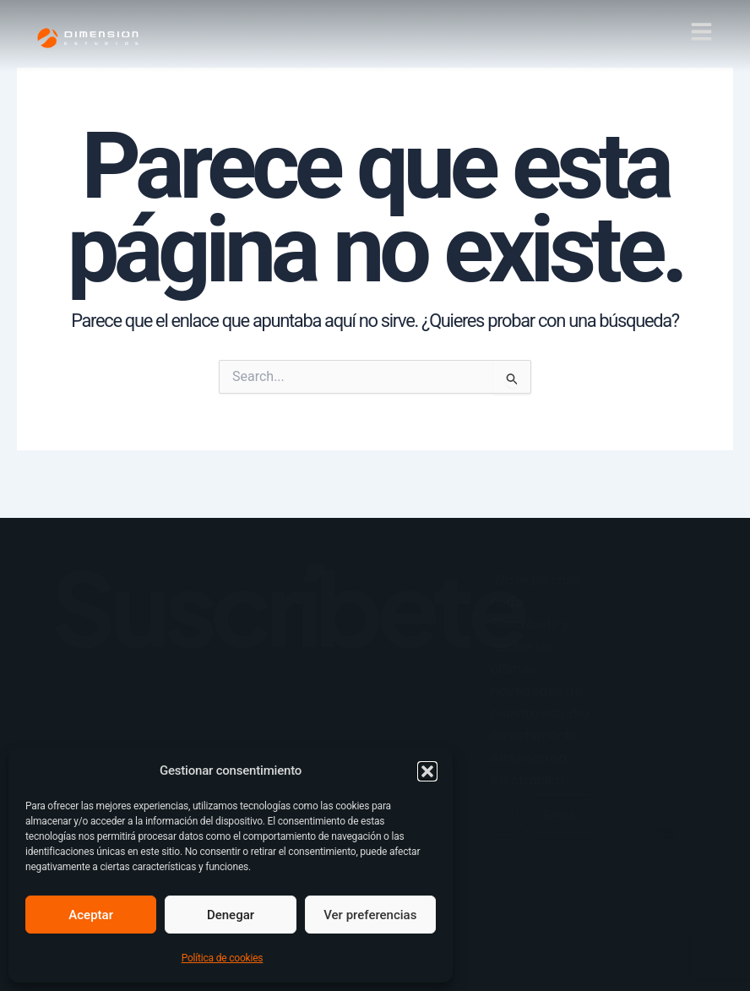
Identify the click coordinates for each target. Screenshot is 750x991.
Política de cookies (223, 958)
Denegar (230, 915)
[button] (427, 771)
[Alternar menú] (690, 880)
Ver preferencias (369, 915)
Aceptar (90, 915)
